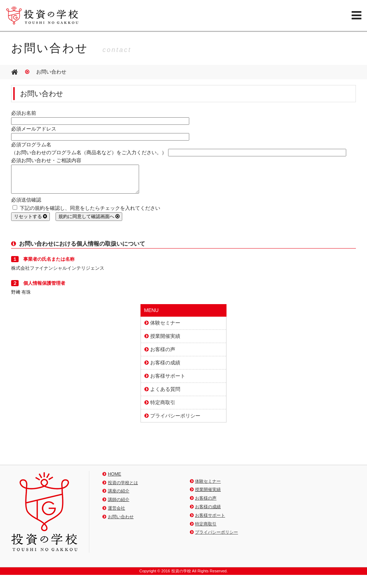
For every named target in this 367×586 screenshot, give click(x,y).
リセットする (30, 222)
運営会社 (116, 513)
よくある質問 (165, 394)
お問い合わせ (121, 522)
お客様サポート (167, 381)
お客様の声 (162, 355)
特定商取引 (162, 408)
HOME (114, 479)
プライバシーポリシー (175, 421)
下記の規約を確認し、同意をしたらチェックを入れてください (86, 213)
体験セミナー (165, 328)
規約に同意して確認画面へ (89, 222)
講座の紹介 (118, 496)
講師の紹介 (118, 504)
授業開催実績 (165, 341)
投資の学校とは (123, 488)
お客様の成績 (165, 368)
